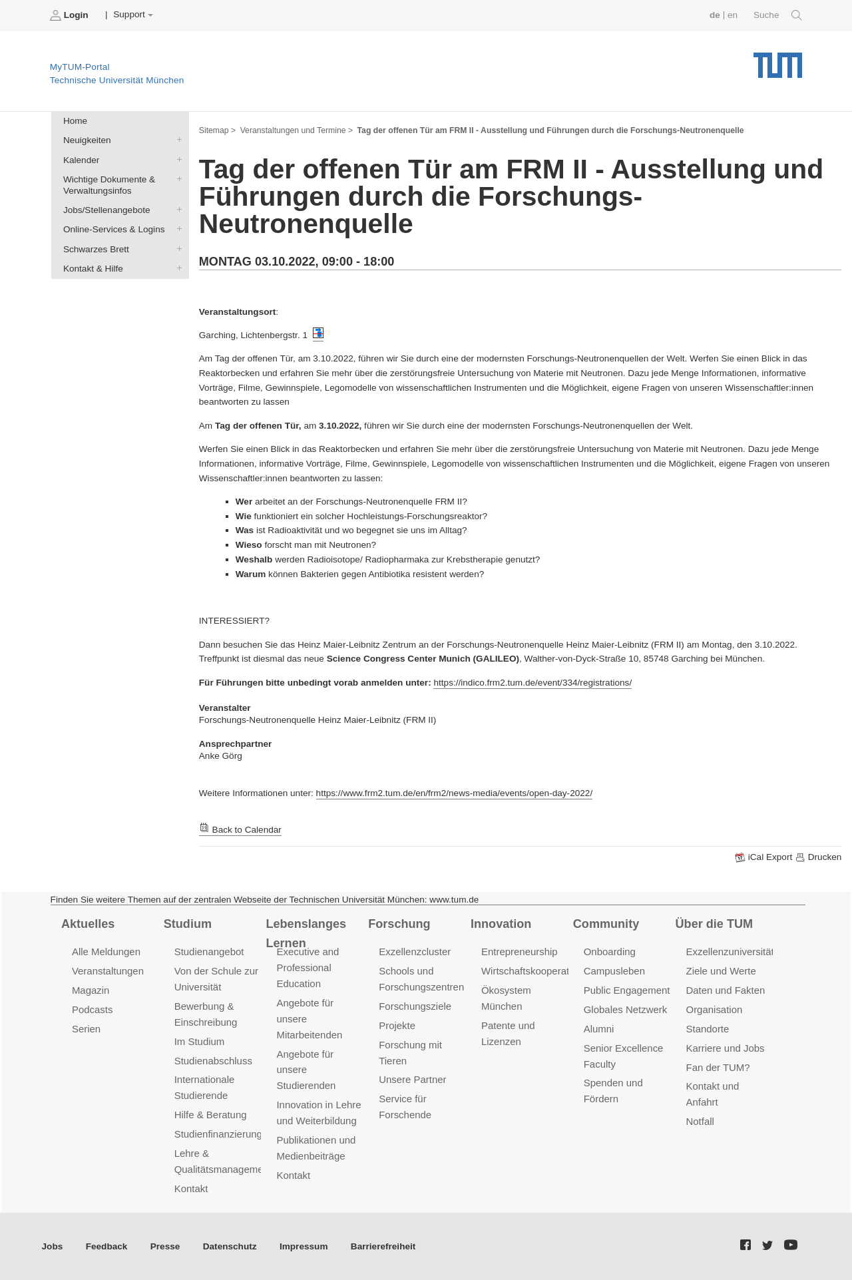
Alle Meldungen (106, 951)
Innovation (501, 924)
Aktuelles (87, 924)
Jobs (52, 1246)
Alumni (599, 1028)
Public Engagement (627, 990)
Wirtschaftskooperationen (537, 970)
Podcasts (92, 1009)
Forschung (399, 924)
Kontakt (191, 1188)
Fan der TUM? (718, 1067)
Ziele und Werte (721, 970)
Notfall (700, 1121)
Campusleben (614, 970)
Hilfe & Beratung (210, 1114)
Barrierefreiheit (383, 1246)
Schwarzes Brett (176, 248)
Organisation (714, 1009)
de (715, 15)
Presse (165, 1246)
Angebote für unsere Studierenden (305, 1070)
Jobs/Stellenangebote (176, 209)
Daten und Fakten (725, 990)
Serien (86, 1028)
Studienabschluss (213, 1060)
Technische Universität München (777, 60)
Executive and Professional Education (307, 967)
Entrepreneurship (519, 951)
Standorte (708, 1028)
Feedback (107, 1246)
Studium (188, 924)
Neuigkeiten (176, 139)
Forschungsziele (415, 1006)
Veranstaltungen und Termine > (296, 130)
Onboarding (610, 951)
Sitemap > (217, 130)
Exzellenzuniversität (730, 951)
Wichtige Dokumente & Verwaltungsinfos (176, 178)
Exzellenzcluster (415, 951)
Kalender (176, 159)
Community (606, 924)
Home (75, 121)
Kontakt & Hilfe (176, 267)
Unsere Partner (412, 1079)
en (733, 15)
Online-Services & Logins (176, 229)
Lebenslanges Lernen (306, 933)
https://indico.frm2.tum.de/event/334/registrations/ (532, 683)
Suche (777, 15)
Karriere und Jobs (725, 1048)
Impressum (304, 1246)
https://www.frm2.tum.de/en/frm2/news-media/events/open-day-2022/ (454, 793)
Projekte (397, 1025)
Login (70, 15)
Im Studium (199, 1041)
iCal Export (765, 857)
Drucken (818, 857)
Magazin (91, 990)
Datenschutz (230, 1246)
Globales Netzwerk (626, 1009)
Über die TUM (714, 924)
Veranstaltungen (108, 970)
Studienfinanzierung (218, 1134)
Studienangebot (209, 951)
